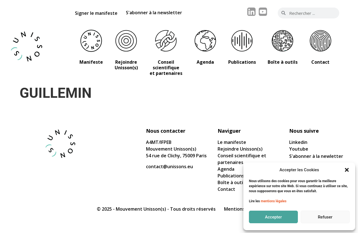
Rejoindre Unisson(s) (240, 149)
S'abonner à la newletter (316, 156)
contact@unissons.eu (169, 166)
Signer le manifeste (96, 13)
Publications (231, 176)
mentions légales (273, 201)
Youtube (298, 149)
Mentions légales (242, 209)
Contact (226, 189)
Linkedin (298, 142)
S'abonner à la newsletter (154, 12)
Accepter (273, 217)
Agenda (226, 169)
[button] (347, 170)
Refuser (325, 217)
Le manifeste (232, 142)
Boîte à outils (232, 182)
